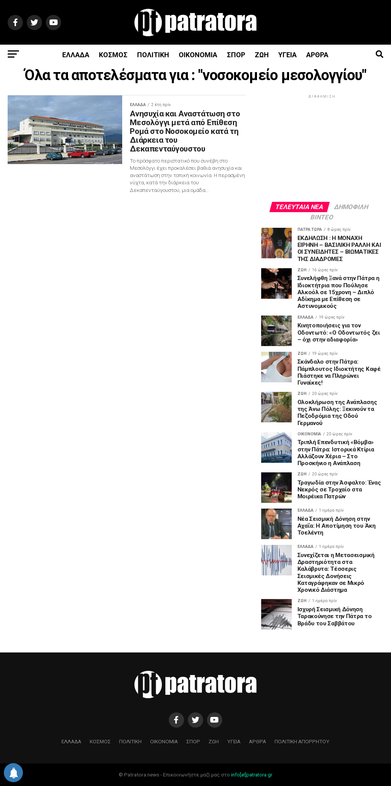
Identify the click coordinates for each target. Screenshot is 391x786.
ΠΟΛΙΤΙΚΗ (153, 55)
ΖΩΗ (262, 55)
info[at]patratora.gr (251, 775)
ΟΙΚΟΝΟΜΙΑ (198, 55)
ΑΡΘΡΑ (317, 55)
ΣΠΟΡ (236, 55)
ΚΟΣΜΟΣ (113, 55)
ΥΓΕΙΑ (287, 55)
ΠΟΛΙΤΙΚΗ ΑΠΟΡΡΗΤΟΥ (302, 741)
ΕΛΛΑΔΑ (75, 55)
